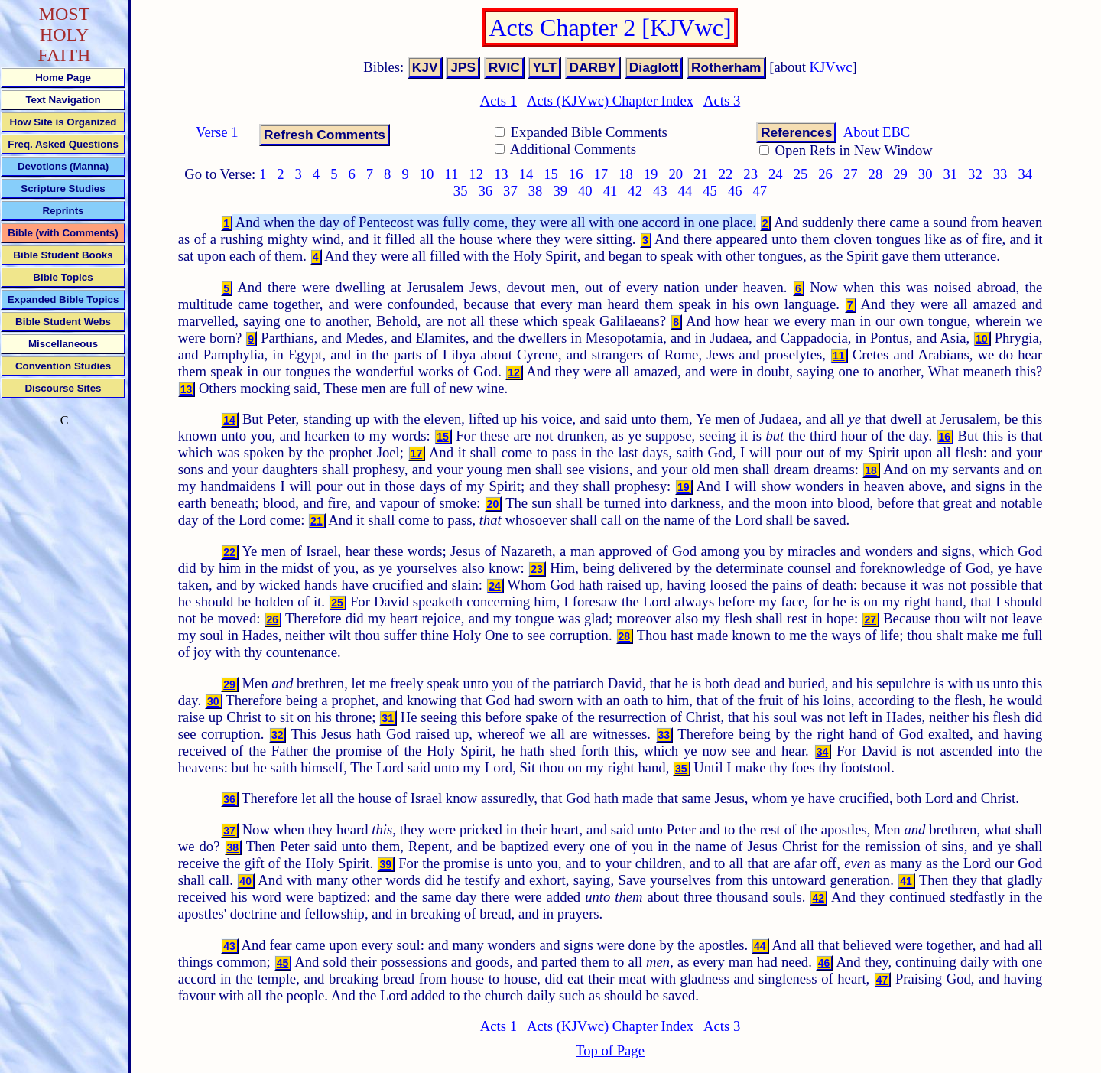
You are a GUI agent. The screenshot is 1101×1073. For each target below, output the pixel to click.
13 (501, 174)
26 (825, 174)
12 (476, 174)
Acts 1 (498, 101)
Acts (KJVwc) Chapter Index (610, 101)
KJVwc (831, 67)
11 (451, 174)
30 (925, 174)
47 (760, 191)
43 (660, 191)
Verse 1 (217, 132)
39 (560, 191)
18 (626, 174)
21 (700, 174)
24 (775, 174)
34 (1025, 174)
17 (601, 174)
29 (900, 174)
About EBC (877, 132)
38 (535, 191)
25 (801, 174)
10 (427, 174)
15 (551, 174)
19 (651, 174)
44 (685, 191)
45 (710, 191)
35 (460, 191)
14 (526, 174)
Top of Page (610, 1050)
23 (750, 174)
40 (585, 191)
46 (735, 191)
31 (950, 174)
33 (1000, 174)
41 (610, 191)
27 (850, 174)
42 (635, 191)
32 (975, 174)
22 (726, 174)
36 (485, 191)
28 (876, 174)
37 (510, 191)
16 (576, 174)
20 (675, 174)
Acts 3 (721, 101)
